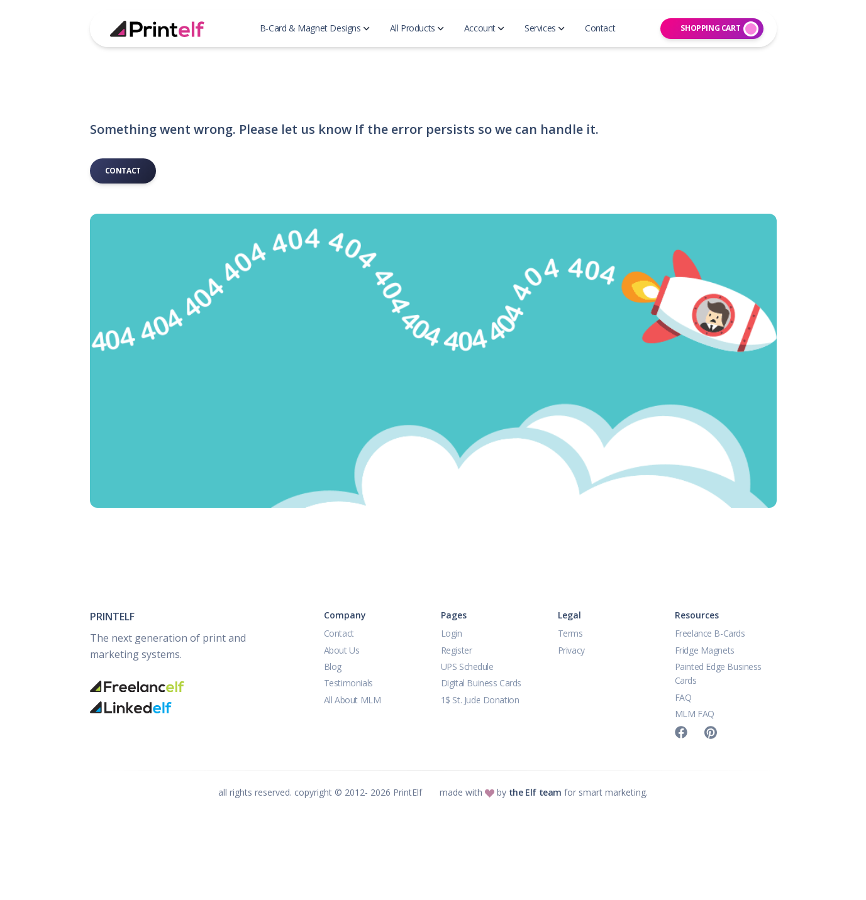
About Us (342, 650)
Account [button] (484, 28)
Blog (332, 666)
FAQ (683, 697)
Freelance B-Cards (710, 633)
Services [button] (545, 28)
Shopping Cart (719, 28)
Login (451, 633)
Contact (123, 170)
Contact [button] (600, 28)
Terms (570, 633)
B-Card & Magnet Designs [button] (315, 28)
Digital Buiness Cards (481, 683)
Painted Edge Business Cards (718, 673)
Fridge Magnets (705, 650)
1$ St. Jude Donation (480, 700)
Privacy (571, 650)
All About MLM (352, 700)
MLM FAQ (694, 714)
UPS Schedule (467, 666)
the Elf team (535, 792)
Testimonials (348, 683)
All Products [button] (417, 28)
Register (456, 650)
